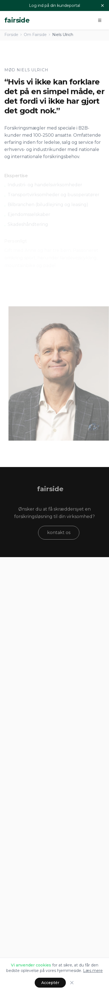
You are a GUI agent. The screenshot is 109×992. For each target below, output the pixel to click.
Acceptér (50, 982)
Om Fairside (35, 34)
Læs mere (93, 970)
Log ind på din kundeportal (54, 5)
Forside (11, 34)
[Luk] (102, 5)
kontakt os (60, 532)
